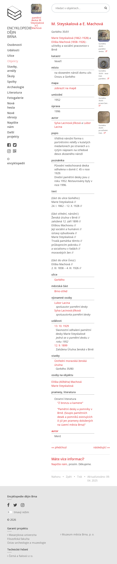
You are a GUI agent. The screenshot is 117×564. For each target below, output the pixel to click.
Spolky (12, 82)
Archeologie (14, 87)
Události (13, 50)
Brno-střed (60, 291)
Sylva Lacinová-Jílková (67, 123)
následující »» (101, 447)
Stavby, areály (12, 69)
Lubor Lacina (62, 303)
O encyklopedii (14, 161)
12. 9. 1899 (60, 345)
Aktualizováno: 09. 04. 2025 (98, 478)
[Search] (80, 8)
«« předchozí (59, 447)
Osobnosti (14, 45)
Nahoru (56, 476)
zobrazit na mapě (65, 88)
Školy (11, 76)
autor (54, 431)
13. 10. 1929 (61, 326)
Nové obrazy (12, 115)
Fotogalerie (14, 98)
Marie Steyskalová (62, 385)
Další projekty (13, 134)
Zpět (69, 476)
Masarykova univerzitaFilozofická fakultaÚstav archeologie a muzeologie (26, 538)
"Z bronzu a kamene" (70, 403)
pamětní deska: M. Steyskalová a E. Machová (36, 23)
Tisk (79, 476)
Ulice (10, 56)
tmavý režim (21, 512)
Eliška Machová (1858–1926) (68, 42)
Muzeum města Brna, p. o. (77, 534)
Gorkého (59, 279)
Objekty (12, 61)
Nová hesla (11, 105)
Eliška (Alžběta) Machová (66, 382)
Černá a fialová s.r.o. (20, 556)
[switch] (9, 512)
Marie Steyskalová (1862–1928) (70, 38)
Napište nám (12, 125)
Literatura (14, 92)
